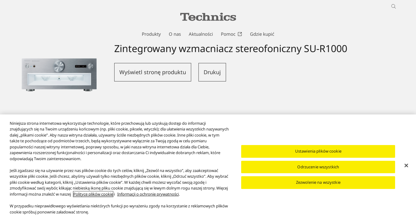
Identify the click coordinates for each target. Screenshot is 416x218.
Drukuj (212, 72)
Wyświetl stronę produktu (152, 72)
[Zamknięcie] (406, 167)
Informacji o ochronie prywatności (148, 196)
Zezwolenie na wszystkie (318, 184)
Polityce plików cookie (93, 196)
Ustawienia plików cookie (318, 153)
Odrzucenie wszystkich (318, 168)
